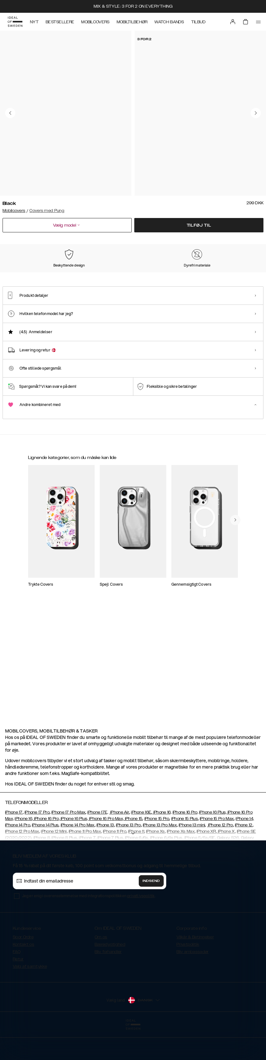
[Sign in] (232, 21)
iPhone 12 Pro (220, 857)
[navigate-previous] (235, 672)
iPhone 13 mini (192, 857)
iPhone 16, (161, 844)
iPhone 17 (14, 844)
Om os (101, 969)
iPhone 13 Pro (128, 857)
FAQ (16, 983)
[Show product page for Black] (20, 278)
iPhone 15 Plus (184, 850)
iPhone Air (119, 844)
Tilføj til (199, 225)
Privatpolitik (187, 976)
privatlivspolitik (141, 927)
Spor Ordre (23, 969)
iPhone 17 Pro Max (68, 844)
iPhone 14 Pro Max (78, 857)
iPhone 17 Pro (37, 844)
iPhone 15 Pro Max (217, 850)
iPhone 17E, (97, 844)
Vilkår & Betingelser (195, 969)
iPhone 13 (105, 857)
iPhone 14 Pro (17, 857)
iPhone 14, (245, 850)
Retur (18, 991)
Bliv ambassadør (192, 983)
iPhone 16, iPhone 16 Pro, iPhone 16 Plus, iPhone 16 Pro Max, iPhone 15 (78, 850)
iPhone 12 (244, 857)
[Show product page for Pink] (56, 278)
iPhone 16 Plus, (213, 844)
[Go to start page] (15, 22)
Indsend (151, 912)
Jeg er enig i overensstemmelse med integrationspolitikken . (88, 927)
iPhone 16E (141, 844)
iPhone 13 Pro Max (160, 857)
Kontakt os (23, 976)
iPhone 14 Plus (45, 857)
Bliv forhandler (108, 983)
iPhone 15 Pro (157, 850)
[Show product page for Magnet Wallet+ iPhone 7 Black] (54, 557)
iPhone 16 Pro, (185, 844)
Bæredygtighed (110, 976)
